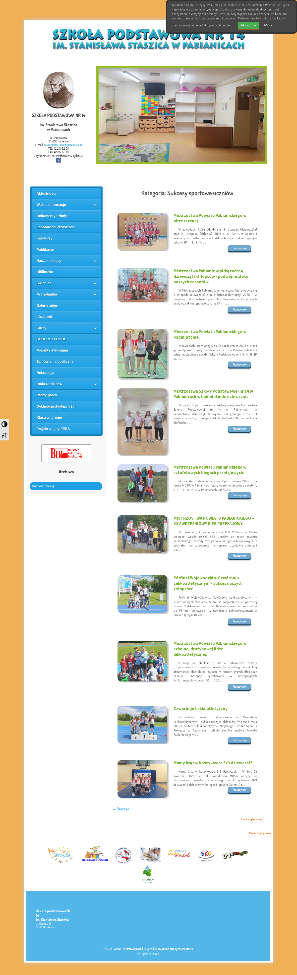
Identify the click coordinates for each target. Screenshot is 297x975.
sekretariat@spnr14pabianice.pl (63, 145)
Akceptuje (248, 25)
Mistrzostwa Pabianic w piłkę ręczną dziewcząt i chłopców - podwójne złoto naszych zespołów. (211, 276)
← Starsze (121, 808)
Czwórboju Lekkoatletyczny (201, 708)
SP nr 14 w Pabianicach (128, 949)
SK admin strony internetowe (175, 949)
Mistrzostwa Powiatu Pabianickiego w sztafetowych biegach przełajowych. (210, 469)
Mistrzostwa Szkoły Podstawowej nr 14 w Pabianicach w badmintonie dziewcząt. (213, 393)
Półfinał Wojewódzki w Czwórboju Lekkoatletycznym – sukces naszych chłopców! (208, 583)
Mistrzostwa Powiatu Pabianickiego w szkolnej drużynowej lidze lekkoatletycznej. (210, 649)
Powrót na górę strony (251, 819)
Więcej (269, 25)
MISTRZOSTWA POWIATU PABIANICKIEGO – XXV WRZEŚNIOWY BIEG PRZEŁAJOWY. (214, 520)
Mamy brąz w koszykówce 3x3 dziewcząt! (213, 763)
